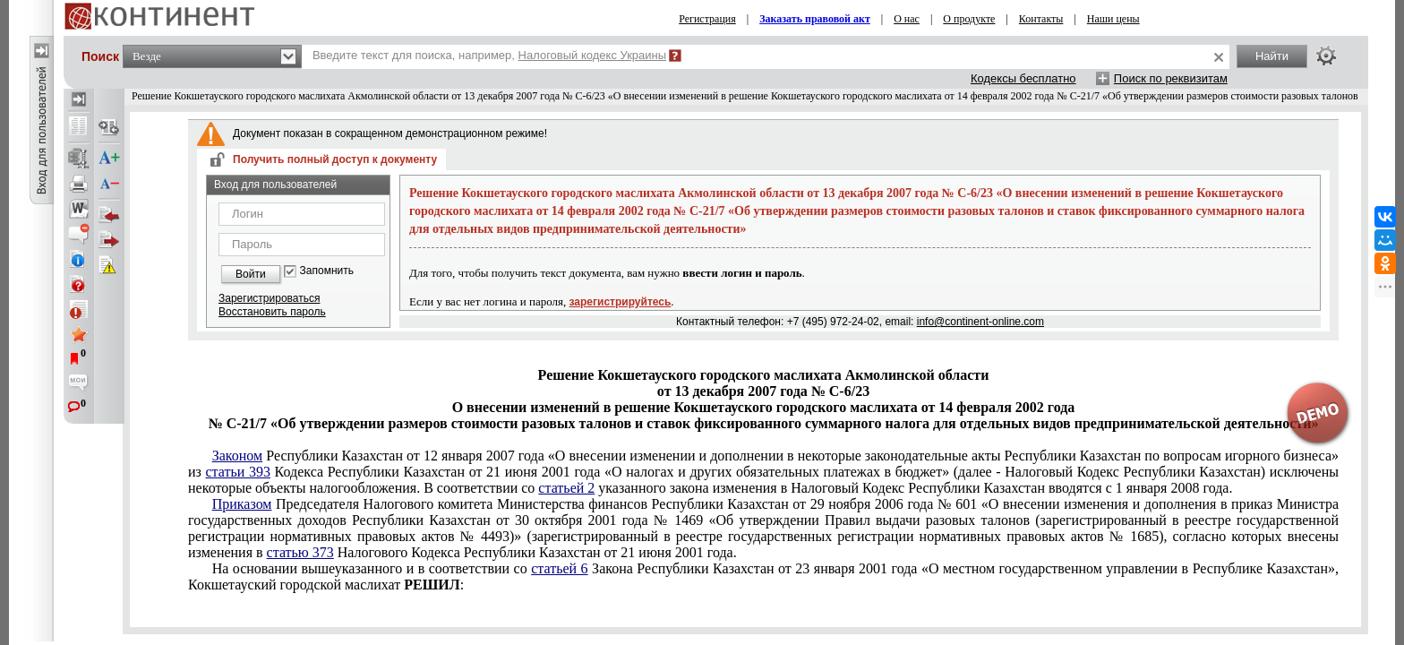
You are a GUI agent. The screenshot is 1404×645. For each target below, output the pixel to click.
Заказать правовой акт (814, 19)
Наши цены (1113, 19)
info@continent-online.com (980, 321)
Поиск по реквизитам (1171, 78)
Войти (250, 274)
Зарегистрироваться (269, 298)
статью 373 (300, 552)
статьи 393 (238, 471)
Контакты (1041, 19)
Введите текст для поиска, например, (489, 55)
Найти (1271, 56)
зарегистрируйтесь (620, 302)
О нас (907, 19)
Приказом (242, 504)
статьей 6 (559, 568)
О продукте (969, 19)
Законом (237, 455)
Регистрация (707, 19)
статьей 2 (566, 487)
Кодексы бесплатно (1023, 78)
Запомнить (327, 271)
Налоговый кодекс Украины (592, 55)
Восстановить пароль (272, 311)
